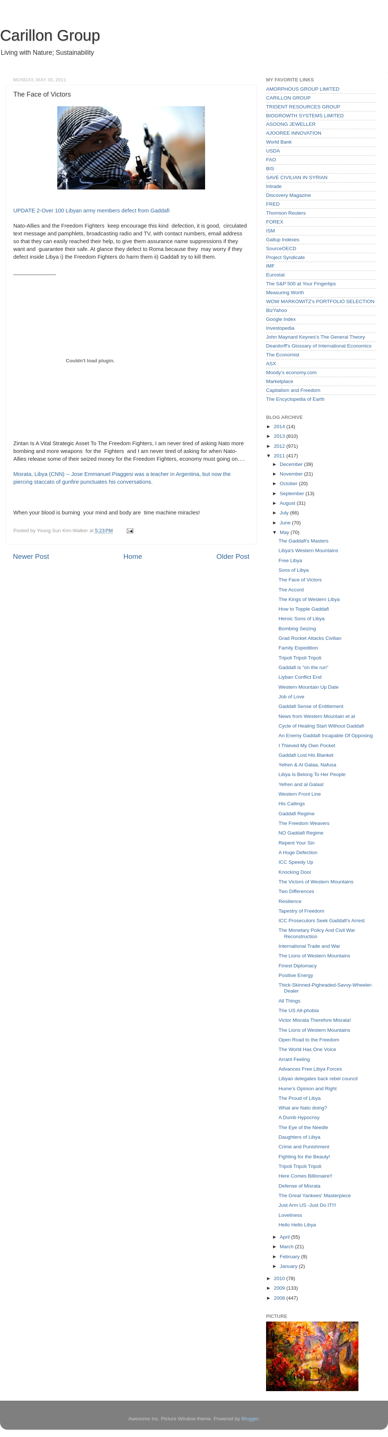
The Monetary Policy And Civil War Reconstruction (317, 933)
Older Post (233, 556)
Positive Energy (296, 975)
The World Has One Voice (307, 1049)
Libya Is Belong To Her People (312, 774)
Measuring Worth (285, 292)
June (286, 523)
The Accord (291, 589)
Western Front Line (300, 794)
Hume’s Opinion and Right (308, 1088)
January (289, 1266)
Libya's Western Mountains (308, 550)
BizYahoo (276, 310)
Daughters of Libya (299, 1137)
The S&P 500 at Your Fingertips (301, 283)
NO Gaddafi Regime (301, 833)
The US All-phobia (299, 1010)
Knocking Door (295, 872)
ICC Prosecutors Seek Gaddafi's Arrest (322, 920)
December (292, 464)
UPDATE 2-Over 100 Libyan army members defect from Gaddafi (91, 211)
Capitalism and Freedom (293, 390)
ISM (270, 231)
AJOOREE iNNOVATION (293, 133)
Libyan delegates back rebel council (318, 1078)
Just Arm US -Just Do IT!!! (307, 1205)
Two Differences (296, 891)
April (285, 1237)
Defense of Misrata (299, 1186)
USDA (273, 151)
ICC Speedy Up (296, 862)
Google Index (281, 319)
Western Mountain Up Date (309, 687)
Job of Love (291, 696)
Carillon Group (50, 35)
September (293, 493)
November (292, 474)
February (290, 1256)
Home (132, 556)
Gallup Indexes (282, 239)
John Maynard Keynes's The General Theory (315, 337)
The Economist (282, 354)
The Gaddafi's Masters (304, 541)
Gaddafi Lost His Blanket (306, 755)
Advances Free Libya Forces (310, 1069)
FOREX (274, 222)
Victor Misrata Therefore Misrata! (315, 1020)
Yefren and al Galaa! (301, 784)
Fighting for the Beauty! (304, 1156)
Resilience (290, 901)
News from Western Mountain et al (317, 716)
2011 (280, 456)
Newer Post (31, 556)
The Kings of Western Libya (309, 599)
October (289, 483)
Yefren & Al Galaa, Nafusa (307, 765)
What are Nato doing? (303, 1108)
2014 (280, 426)
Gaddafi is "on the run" (304, 667)
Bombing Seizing (297, 628)
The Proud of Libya (300, 1098)
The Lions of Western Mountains (314, 955)
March (287, 1246)
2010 (280, 1278)
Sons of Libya (294, 570)
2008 (280, 1298)
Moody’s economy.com (291, 372)
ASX (271, 363)
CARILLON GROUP (288, 98)
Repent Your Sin (297, 843)
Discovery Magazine (288, 195)
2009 (280, 1288)
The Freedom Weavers (304, 823)
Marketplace (279, 381)
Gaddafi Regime (297, 813)
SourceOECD (281, 248)
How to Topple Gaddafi (304, 609)
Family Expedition (298, 648)
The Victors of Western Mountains (316, 881)
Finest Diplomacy (298, 965)
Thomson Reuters (286, 213)
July (285, 513)
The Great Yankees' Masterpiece (315, 1195)
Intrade (274, 186)
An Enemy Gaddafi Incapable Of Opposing (326, 735)
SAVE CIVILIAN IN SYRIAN (296, 177)
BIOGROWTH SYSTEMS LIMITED (305, 115)
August (288, 503)
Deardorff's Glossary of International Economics (318, 346)
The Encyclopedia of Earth (295, 399)
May (285, 532)
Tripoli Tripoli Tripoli (300, 658)
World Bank (279, 142)
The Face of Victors (300, 579)
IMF (270, 266)
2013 (280, 436)
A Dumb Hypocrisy (299, 1117)
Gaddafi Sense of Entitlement (311, 706)
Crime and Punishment (304, 1146)
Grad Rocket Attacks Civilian (310, 638)
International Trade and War (309, 946)
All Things (289, 1001)
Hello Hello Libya (297, 1225)
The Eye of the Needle (303, 1127)
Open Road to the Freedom (309, 1040)
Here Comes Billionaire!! (306, 1176)
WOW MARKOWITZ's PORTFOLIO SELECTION (320, 301)
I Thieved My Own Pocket (307, 745)
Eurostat (275, 275)
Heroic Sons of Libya (302, 618)
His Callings (292, 803)
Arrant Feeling (294, 1059)
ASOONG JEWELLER (291, 124)
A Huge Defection (298, 852)
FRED (273, 204)
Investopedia (280, 328)
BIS (270, 168)
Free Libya (290, 560)
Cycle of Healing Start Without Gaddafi (321, 726)
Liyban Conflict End (300, 677)
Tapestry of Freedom (301, 911)
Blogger (249, 1418)
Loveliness (290, 1215)
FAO (271, 159)
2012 (280, 446)
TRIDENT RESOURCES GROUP (303, 107)
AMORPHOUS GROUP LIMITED (303, 89)
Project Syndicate (285, 257)
